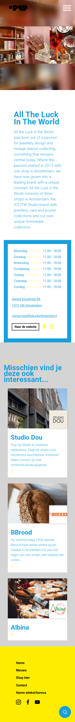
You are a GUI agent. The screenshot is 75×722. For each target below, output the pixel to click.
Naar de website (25, 327)
